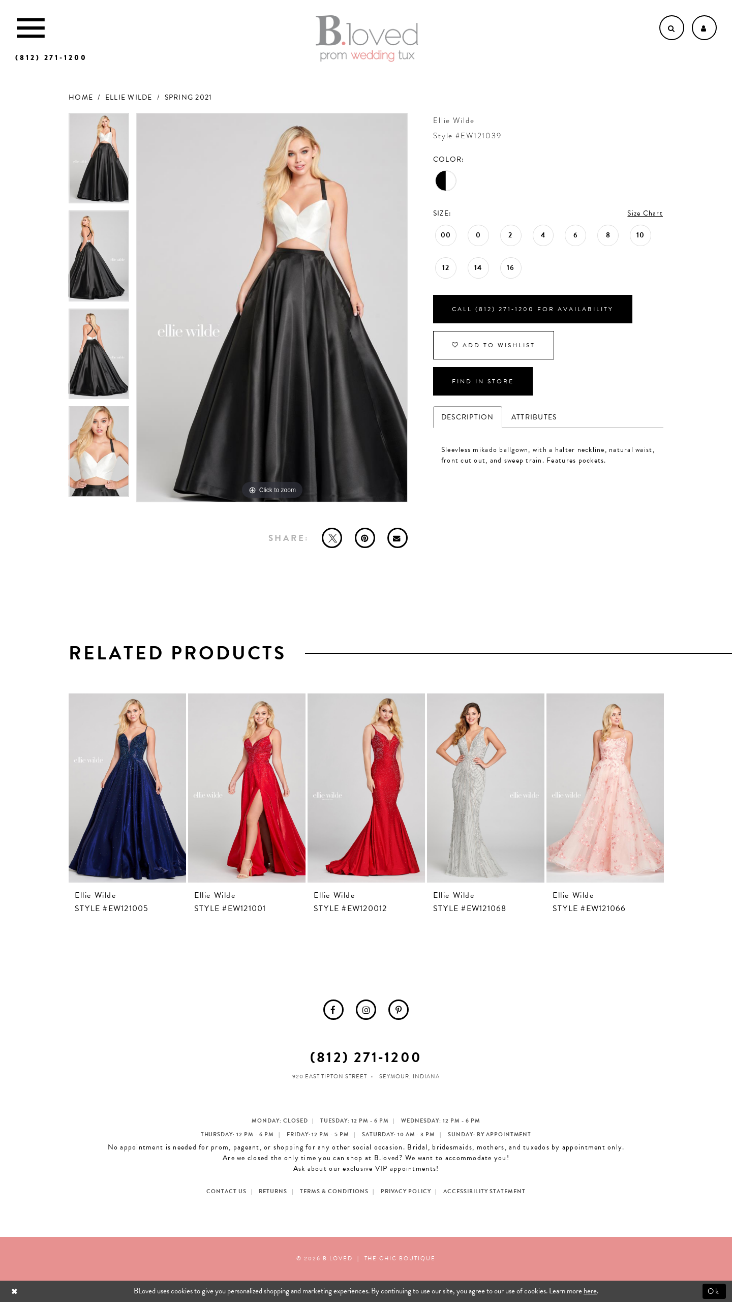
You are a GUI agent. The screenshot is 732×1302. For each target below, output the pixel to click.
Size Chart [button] (645, 213)
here (590, 1290)
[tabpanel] (99, 162)
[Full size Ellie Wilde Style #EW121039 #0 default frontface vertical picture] (272, 307)
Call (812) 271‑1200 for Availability (533, 309)
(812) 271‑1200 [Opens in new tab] (365, 1057)
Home (81, 97)
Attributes (534, 417)
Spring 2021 (188, 97)
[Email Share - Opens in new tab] (397, 538)
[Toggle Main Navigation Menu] (30, 27)
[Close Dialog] (15, 1291)
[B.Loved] (367, 38)
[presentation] (127, 788)
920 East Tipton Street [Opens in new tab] (329, 1076)
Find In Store (483, 381)
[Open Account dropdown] (704, 27)
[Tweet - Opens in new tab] (332, 538)
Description (467, 417)
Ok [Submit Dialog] (714, 1290)
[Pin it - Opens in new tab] (365, 538)
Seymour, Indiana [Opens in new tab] (409, 1076)
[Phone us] (51, 58)
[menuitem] (333, 1010)
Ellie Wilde (128, 97)
